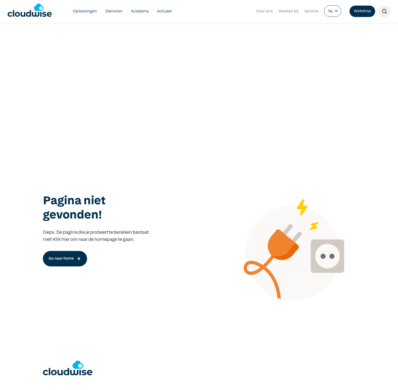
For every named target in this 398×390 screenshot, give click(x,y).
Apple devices (249, 258)
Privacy (112, 381)
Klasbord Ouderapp (190, 234)
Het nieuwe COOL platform (132, 242)
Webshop (362, 11)
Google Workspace (189, 242)
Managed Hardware (61, 282)
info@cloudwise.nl (60, 340)
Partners (128, 381)
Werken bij (288, 11)
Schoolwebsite (186, 258)
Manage (115, 266)
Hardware (245, 226)
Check (113, 258)
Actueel (164, 11)
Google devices (250, 250)
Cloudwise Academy (62, 291)
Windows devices (252, 242)
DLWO (48, 258)
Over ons (264, 11)
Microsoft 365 (184, 250)
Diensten (114, 11)
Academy (140, 11)
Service (311, 11)
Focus (113, 274)
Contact (145, 381)
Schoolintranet (186, 266)
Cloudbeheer (55, 274)
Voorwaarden (91, 381)
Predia (242, 234)
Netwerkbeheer (57, 266)
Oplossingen (85, 11)
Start (112, 250)
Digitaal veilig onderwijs (65, 234)
